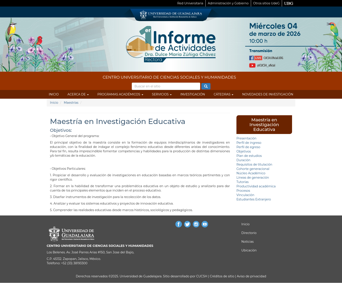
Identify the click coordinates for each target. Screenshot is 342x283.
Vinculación (245, 195)
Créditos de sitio (222, 276)
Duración (243, 160)
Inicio (54, 94)
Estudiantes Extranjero (253, 199)
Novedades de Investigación (267, 94)
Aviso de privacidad (251, 276)
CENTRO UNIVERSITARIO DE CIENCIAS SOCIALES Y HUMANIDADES (169, 77)
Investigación (192, 94)
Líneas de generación (252, 178)
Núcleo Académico (250, 173)
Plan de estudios (249, 156)
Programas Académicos (120, 94)
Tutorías (242, 182)
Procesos (243, 191)
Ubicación (249, 250)
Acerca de (78, 94)
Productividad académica (256, 186)
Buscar (206, 86)
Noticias (247, 242)
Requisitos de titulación (254, 164)
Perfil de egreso (248, 147)
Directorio (248, 233)
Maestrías (71, 103)
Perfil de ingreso (248, 143)
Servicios (162, 94)
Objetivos (243, 151)
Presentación (246, 138)
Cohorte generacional (252, 169)
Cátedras (224, 94)
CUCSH (201, 276)
